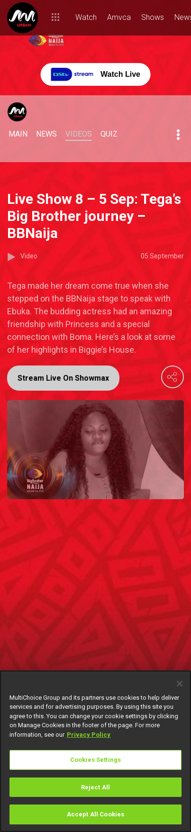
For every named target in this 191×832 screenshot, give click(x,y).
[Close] (179, 683)
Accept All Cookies (95, 814)
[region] (95, 751)
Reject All (95, 787)
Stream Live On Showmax (63, 378)
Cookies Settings (95, 759)
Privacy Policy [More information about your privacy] (88, 734)
